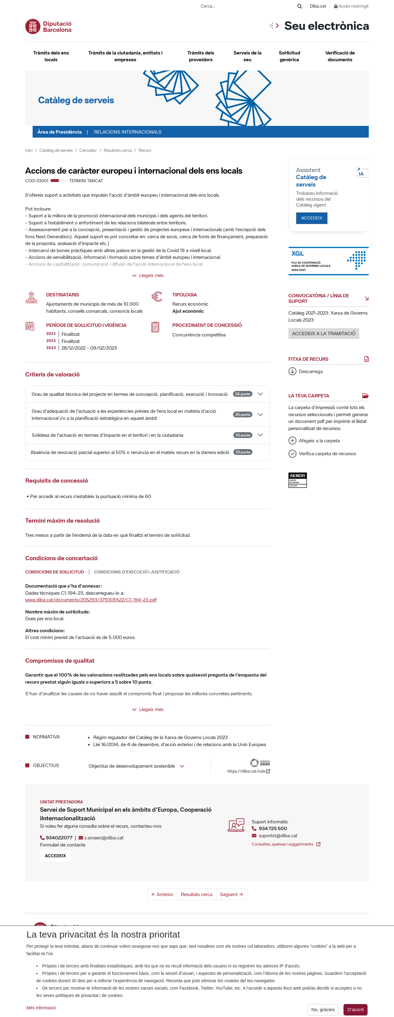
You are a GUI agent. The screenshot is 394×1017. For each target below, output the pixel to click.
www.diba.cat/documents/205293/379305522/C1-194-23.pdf (91, 600)
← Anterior (162, 894)
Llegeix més (147, 275)
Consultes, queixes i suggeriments (286, 844)
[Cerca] (299, 6)
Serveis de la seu (248, 56)
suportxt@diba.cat (278, 835)
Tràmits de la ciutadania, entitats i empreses (125, 56)
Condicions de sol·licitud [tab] (54, 572)
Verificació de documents (340, 56)
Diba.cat (318, 6)
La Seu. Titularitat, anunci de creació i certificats (195, 928)
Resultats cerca (118, 150)
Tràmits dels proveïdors (200, 56)
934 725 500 (273, 828)
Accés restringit (351, 6)
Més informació (41, 1011)
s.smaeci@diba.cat (103, 837)
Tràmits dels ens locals (51, 56)
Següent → (231, 894)
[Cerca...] (249, 6)
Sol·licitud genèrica (289, 56)
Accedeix (311, 218)
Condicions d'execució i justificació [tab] (136, 572)
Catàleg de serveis (56, 150)
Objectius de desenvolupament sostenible (136, 766)
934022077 (59, 837)
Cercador (88, 150)
